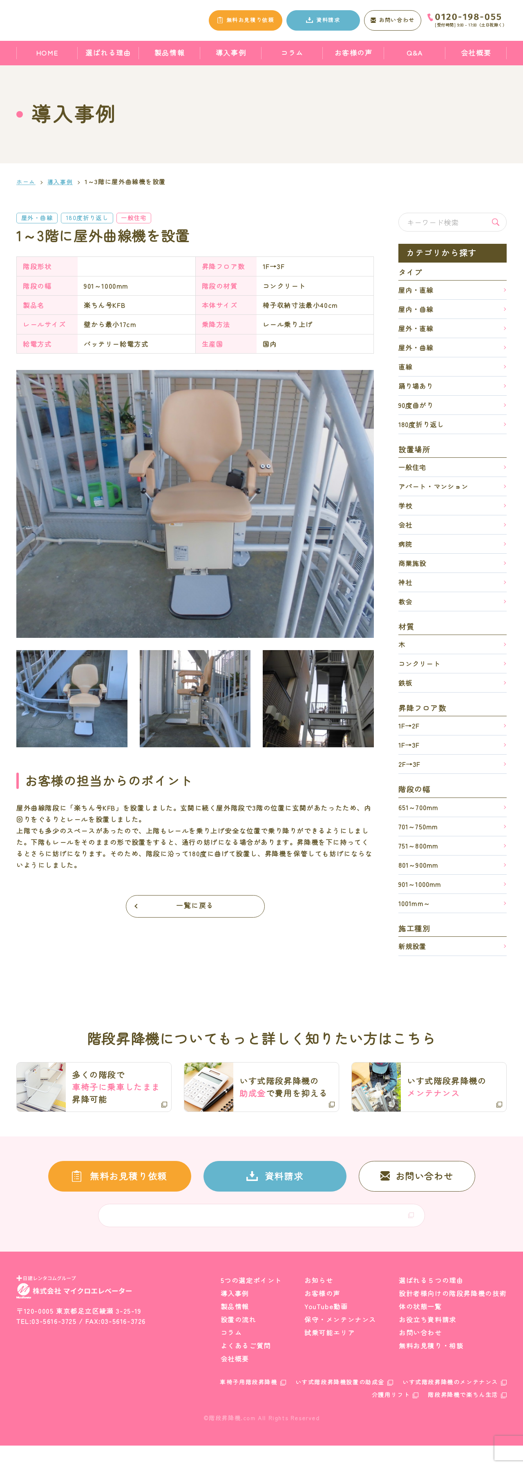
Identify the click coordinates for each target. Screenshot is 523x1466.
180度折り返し (94, 218)
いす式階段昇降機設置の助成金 (339, 1402)
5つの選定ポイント (251, 1301)
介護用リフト (391, 1415)
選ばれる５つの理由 (431, 1301)
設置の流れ (239, 1340)
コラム (292, 52)
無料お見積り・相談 (431, 1366)
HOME (47, 52)
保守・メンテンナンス (340, 1340)
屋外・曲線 (39, 218)
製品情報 (169, 52)
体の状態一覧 (420, 1327)
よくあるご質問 (246, 1366)
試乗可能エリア (329, 1353)
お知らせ (318, 1301)
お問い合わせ (420, 1353)
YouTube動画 (326, 1327)
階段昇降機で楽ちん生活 (463, 1415)
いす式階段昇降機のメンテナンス (450, 1402)
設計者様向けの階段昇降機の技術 (453, 1314)
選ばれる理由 (108, 52)
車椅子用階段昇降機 (248, 1402)
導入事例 (231, 52)
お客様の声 (354, 52)
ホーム (26, 182)
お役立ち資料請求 (427, 1340)
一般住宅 (146, 218)
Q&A (415, 52)
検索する (495, 222)
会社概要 (476, 52)
